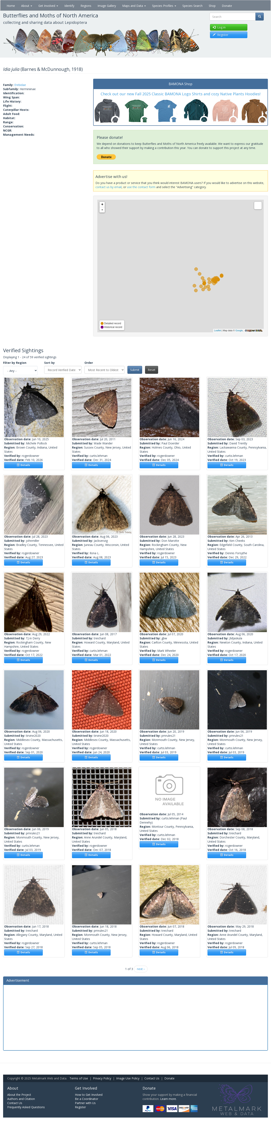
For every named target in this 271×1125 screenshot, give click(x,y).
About (26, 6)
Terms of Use (79, 1078)
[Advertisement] (135, 1017)
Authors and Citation (21, 1099)
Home (11, 6)
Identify (69, 6)
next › (140, 969)
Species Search (192, 6)
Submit (134, 370)
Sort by (49, 363)
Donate (227, 6)
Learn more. (168, 1099)
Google (239, 330)
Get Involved (48, 6)
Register (80, 1107)
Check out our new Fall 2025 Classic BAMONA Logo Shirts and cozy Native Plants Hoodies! (180, 93)
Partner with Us (85, 1103)
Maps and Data (134, 6)
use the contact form (141, 187)
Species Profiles (164, 6)
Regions (86, 6)
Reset (151, 370)
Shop (212, 6)
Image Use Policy (127, 1078)
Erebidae (20, 85)
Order (88, 363)
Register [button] (220, 35)
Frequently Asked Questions (26, 1107)
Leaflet (217, 330)
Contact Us (151, 1078)
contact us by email (108, 187)
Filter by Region (14, 363)
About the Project (19, 1095)
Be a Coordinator (86, 1099)
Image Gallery (107, 6)
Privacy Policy (102, 1078)
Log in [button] (219, 27)
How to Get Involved (89, 1095)
